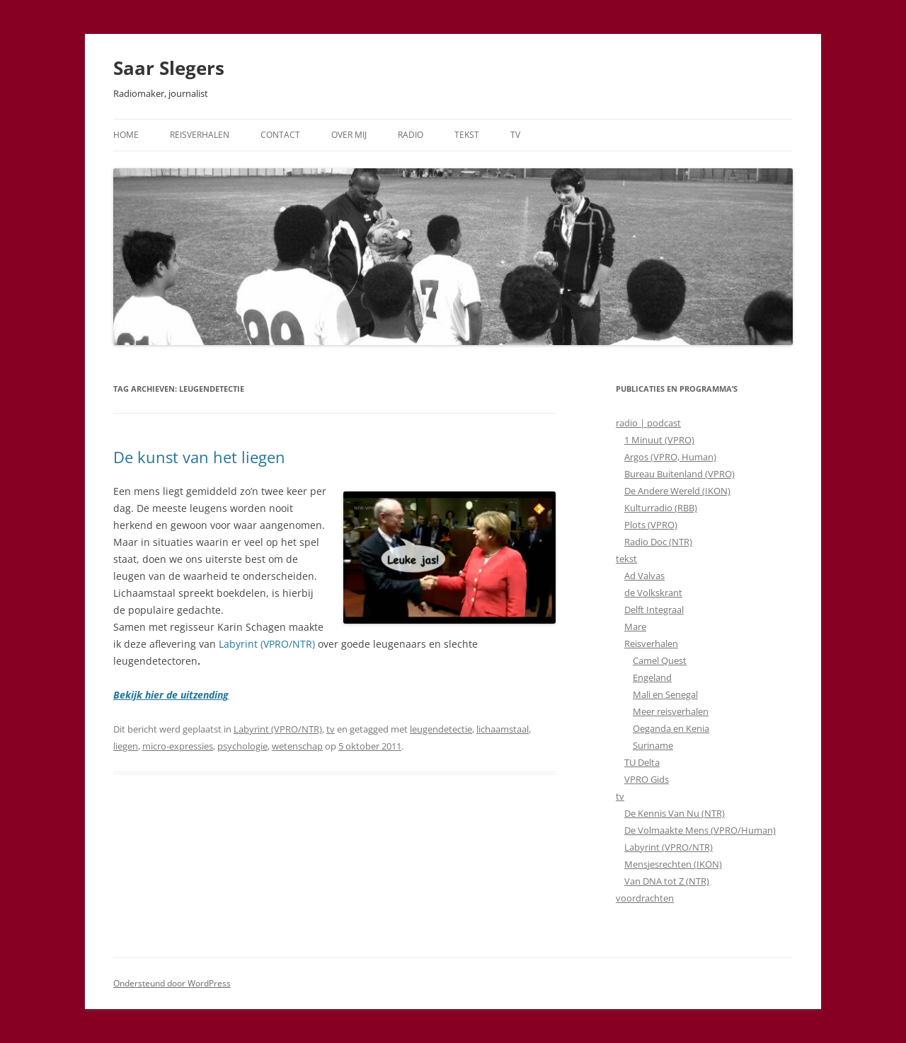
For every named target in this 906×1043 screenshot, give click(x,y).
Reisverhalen (199, 135)
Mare (635, 626)
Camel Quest (660, 660)
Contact (280, 135)
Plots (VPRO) (650, 524)
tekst (626, 558)
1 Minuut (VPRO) (659, 439)
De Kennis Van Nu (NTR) (674, 813)
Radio (410, 135)
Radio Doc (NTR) (658, 541)
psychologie (242, 746)
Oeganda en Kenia (671, 728)
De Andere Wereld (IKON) (677, 490)
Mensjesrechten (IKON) (673, 864)
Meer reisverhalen (671, 711)
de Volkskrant (653, 592)
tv (330, 729)
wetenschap (297, 746)
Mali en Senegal (665, 694)
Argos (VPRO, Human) (670, 456)
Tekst (466, 135)
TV (515, 135)
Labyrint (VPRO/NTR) (267, 644)
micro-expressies (177, 746)
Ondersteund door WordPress (172, 983)
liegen (125, 746)
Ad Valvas (644, 575)
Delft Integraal (654, 609)
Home (126, 135)
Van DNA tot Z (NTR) (666, 881)
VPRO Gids (646, 779)
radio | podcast (648, 422)
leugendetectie (441, 729)
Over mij (349, 135)
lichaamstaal (502, 729)
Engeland (652, 677)
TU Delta (642, 762)
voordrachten (645, 898)
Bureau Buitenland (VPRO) (679, 473)
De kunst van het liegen (199, 456)
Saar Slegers (168, 68)
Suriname (653, 745)
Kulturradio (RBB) (660, 507)
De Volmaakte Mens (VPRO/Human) (700, 830)
